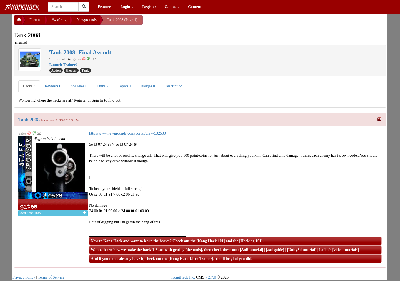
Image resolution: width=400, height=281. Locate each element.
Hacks (29, 86)
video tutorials (346, 250)
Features (105, 7)
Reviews (53, 86)
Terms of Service (51, 277)
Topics (124, 86)
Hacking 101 (251, 241)
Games (172, 7)
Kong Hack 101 (211, 241)
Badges (148, 86)
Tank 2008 (29, 120)
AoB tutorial (251, 250)
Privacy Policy (23, 277)
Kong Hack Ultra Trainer (191, 259)
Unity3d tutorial (301, 250)
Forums (35, 20)
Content (196, 7)
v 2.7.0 (210, 277)
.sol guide (275, 250)
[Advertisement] (187, 22)
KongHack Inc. (183, 277)
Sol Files (79, 86)
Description (173, 86)
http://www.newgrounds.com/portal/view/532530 (127, 133)
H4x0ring (59, 20)
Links (102, 86)
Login (127, 7)
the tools (194, 250)
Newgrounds (87, 20)
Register (149, 7)
